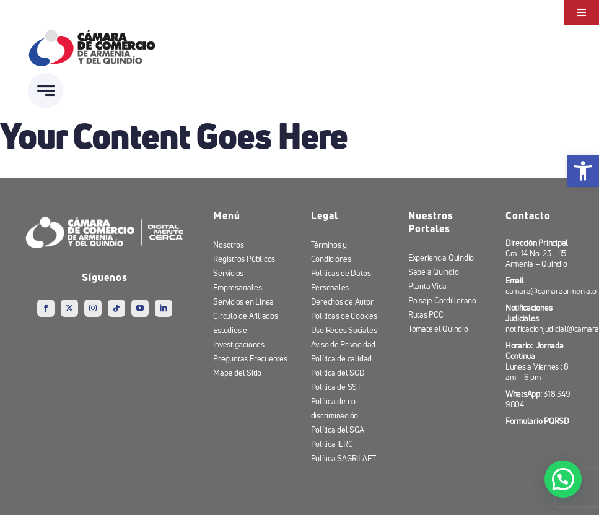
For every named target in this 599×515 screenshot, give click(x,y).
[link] (583, 171)
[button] (563, 479)
